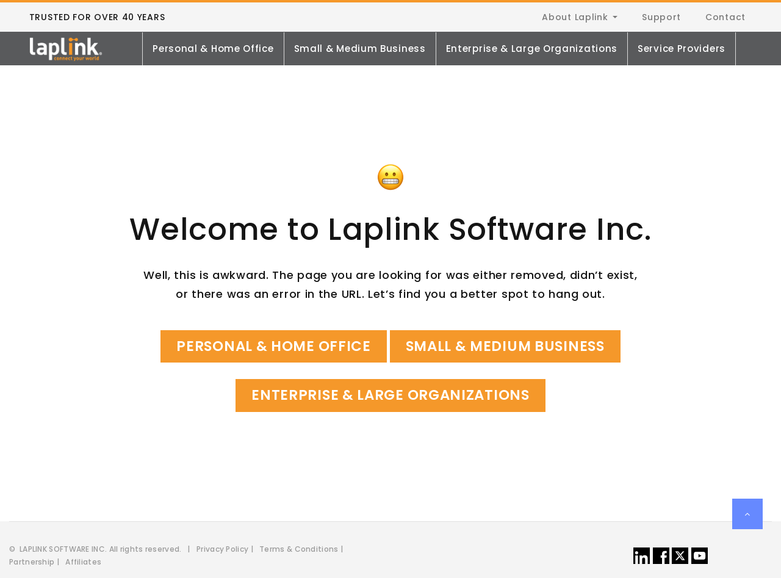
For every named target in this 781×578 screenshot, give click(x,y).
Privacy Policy (222, 549)
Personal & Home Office (213, 48)
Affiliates (83, 562)
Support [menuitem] (661, 17)
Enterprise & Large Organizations (531, 48)
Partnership (31, 562)
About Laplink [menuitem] (575, 17)
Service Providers (681, 48)
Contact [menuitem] (725, 17)
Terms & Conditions (298, 549)
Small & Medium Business (360, 48)
